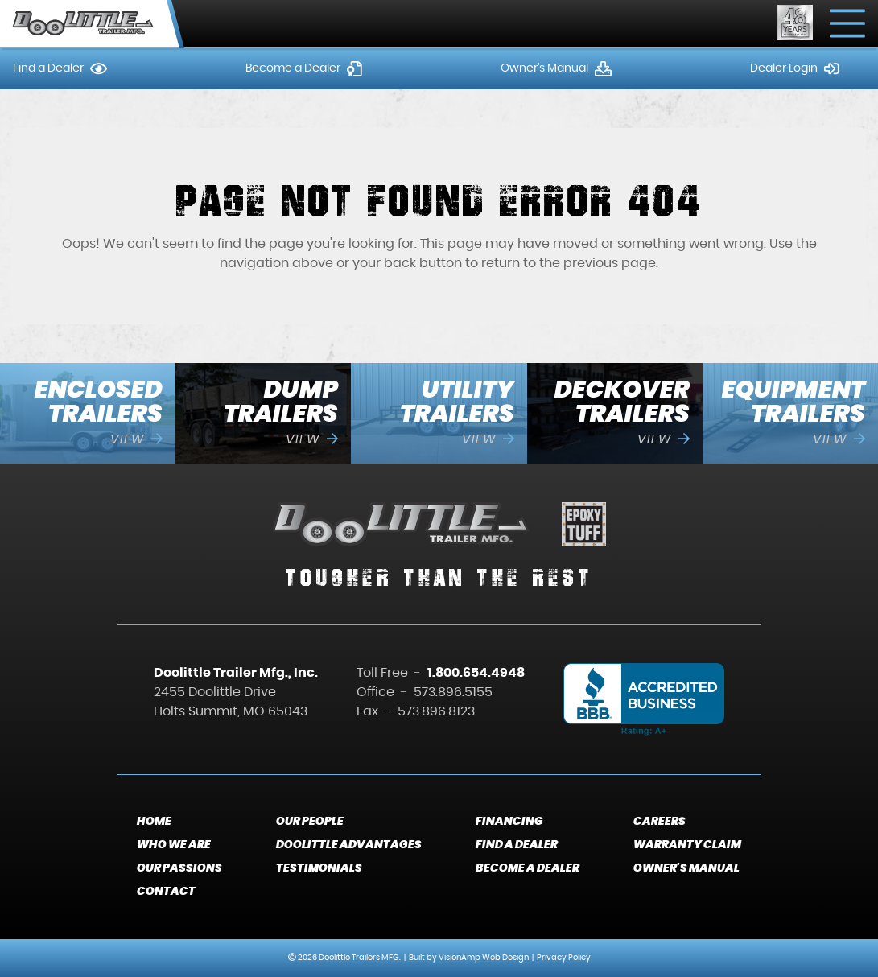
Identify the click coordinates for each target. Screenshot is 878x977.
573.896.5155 (453, 692)
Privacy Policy (564, 958)
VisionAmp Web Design (484, 958)
